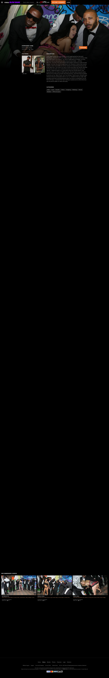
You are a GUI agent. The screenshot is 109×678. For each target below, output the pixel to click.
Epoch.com (28, 669)
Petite (48, 89)
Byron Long (49, 597)
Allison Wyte (5, 596)
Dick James (94, 597)
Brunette (58, 89)
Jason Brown (37, 73)
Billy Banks (40, 597)
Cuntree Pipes (10, 597)
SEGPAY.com (65, 669)
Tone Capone (34, 597)
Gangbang (68, 89)
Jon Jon (24, 73)
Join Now (83, 47)
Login (68, 2)
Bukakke (49, 91)
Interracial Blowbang (6, 599)
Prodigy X (30, 597)
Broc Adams (44, 597)
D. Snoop (15, 597)
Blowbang (75, 89)
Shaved (80, 89)
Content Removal (85, 669)
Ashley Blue (75, 597)
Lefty (26, 597)
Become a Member (58, 2)
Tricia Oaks (76, 596)
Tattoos (63, 89)
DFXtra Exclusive (56, 91)
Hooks (18, 597)
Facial (52, 89)
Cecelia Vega (41, 596)
